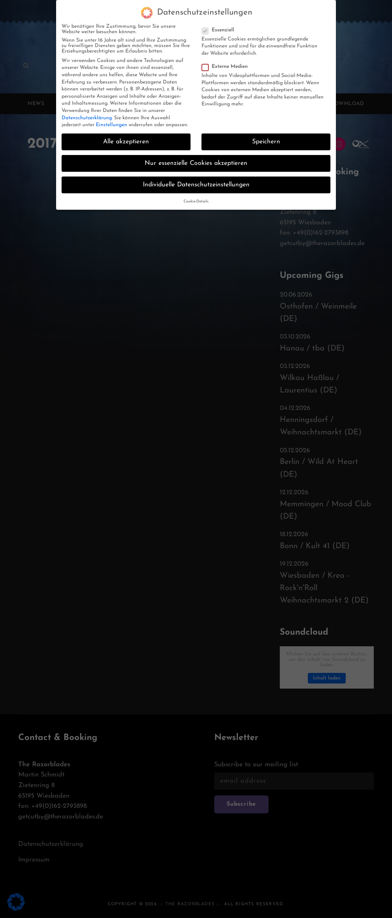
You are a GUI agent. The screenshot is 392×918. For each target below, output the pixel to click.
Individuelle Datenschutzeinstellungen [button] (196, 185)
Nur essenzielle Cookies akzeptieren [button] (196, 163)
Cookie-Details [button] (196, 202)
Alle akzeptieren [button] (126, 142)
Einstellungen (111, 125)
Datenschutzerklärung (87, 118)
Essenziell (220, 30)
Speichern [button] (266, 142)
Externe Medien (226, 66)
